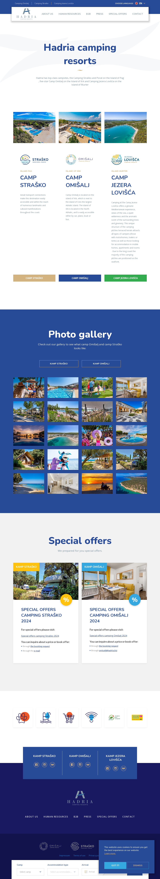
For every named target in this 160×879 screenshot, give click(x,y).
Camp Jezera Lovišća (125, 278)
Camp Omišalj (80, 278)
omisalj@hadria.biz (108, 650)
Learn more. (110, 853)
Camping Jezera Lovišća (64, 3)
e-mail (37, 650)
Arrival (85, 865)
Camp (20, 865)
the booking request (40, 646)
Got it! (115, 865)
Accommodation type (57, 865)
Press (99, 16)
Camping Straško (41, 3)
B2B (88, 16)
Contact (137, 16)
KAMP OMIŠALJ (101, 363)
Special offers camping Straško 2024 (40, 635)
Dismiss (137, 865)
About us (47, 16)
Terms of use (79, 855)
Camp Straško (34, 278)
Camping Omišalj (22, 3)
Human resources (70, 16)
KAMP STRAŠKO (59, 363)
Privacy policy (95, 855)
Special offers (118, 16)
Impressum (64, 855)
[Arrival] (92, 871)
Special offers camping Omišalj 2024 (108, 635)
